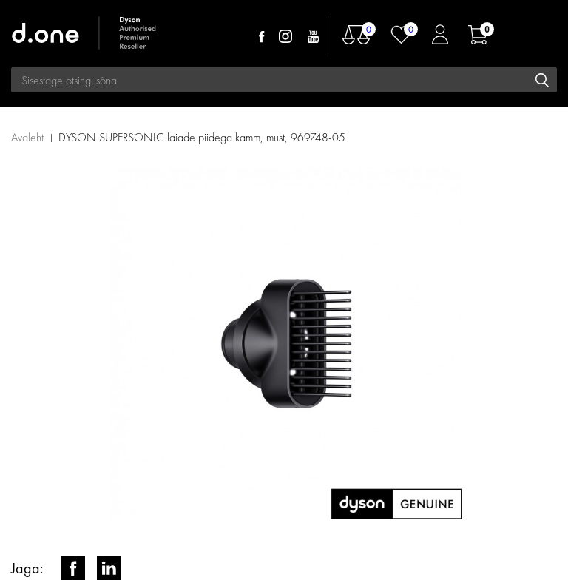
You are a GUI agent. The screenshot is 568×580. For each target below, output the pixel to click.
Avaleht (27, 137)
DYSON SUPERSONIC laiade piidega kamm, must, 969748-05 (201, 137)
